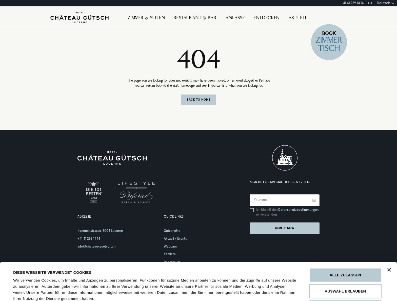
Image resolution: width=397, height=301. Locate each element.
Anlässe (235, 18)
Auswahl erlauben (345, 256)
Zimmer (329, 41)
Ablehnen (345, 272)
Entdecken (267, 18)
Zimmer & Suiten (146, 18)
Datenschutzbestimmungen (298, 210)
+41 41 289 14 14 (352, 3)
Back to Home (199, 99)
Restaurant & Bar (195, 18)
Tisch (329, 49)
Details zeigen (240, 291)
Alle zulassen (345, 239)
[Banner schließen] (389, 234)
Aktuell (298, 18)
